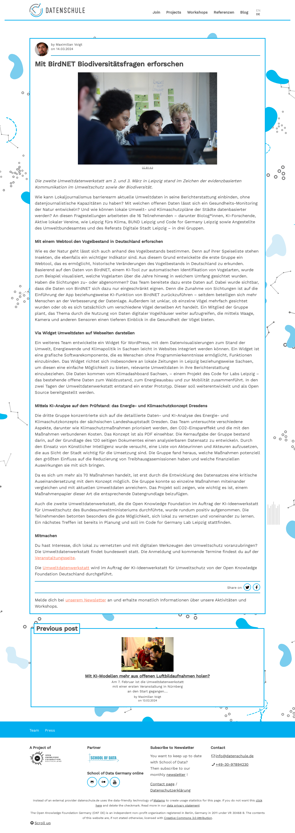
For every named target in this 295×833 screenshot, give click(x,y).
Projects (173, 12)
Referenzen (224, 12)
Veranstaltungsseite (55, 557)
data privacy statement (183, 805)
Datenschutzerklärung (170, 790)
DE (258, 14)
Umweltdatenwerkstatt (66, 567)
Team (34, 730)
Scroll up (40, 823)
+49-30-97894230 (232, 764)
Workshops (197, 12)
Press (50, 730)
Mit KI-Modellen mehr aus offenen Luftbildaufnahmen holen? (147, 676)
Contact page (162, 784)
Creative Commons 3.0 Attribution (188, 818)
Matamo (159, 800)
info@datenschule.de (235, 756)
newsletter (176, 774)
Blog (244, 12)
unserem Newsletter (85, 600)
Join (156, 12)
